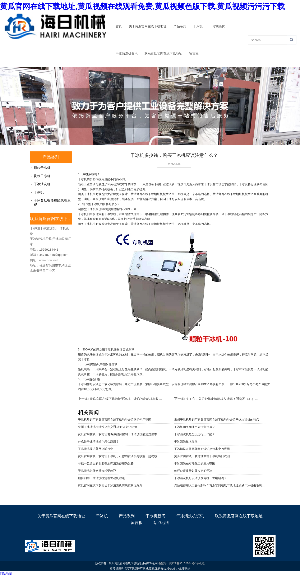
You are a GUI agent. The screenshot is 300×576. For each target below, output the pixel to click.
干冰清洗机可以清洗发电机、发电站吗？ (200, 478)
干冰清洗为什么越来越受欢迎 (97, 470)
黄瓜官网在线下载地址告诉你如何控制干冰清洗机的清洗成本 (117, 434)
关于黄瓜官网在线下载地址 (147, 26)
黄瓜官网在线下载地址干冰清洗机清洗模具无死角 (110, 485)
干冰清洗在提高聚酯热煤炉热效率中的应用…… (205, 448)
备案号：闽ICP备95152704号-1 (177, 563)
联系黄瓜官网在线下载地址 (163, 53)
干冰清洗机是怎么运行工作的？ (194, 434)
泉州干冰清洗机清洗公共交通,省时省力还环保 (107, 427)
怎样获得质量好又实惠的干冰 (193, 470)
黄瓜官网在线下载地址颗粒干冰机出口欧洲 (202, 456)
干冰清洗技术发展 (186, 441)
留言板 (194, 53)
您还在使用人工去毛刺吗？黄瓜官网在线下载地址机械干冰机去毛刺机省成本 (220, 485)
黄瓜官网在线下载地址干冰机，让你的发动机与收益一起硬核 (132, 399)
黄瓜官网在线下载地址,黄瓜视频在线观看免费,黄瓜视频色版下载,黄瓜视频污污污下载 (142, 6)
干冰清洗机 (42, 184)
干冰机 (198, 26)
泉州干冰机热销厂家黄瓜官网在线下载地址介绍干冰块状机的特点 (216, 419)
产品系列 (180, 26)
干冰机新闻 (217, 26)
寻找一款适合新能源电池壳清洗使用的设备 (106, 463)
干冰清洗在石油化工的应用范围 (194, 463)
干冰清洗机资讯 (127, 53)
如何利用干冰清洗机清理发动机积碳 (101, 478)
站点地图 (161, 522)
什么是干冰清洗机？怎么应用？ (98, 441)
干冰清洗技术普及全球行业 (95, 448)
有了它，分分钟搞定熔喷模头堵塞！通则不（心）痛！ (223, 399)
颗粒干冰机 (42, 168)
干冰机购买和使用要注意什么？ (194, 427)
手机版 (201, 563)
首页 (119, 26)
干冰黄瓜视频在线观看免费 (52, 202)
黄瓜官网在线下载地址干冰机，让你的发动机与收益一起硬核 (117, 456)
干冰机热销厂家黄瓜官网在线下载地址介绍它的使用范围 (114, 419)
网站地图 (6, 573)
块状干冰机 (42, 176)
